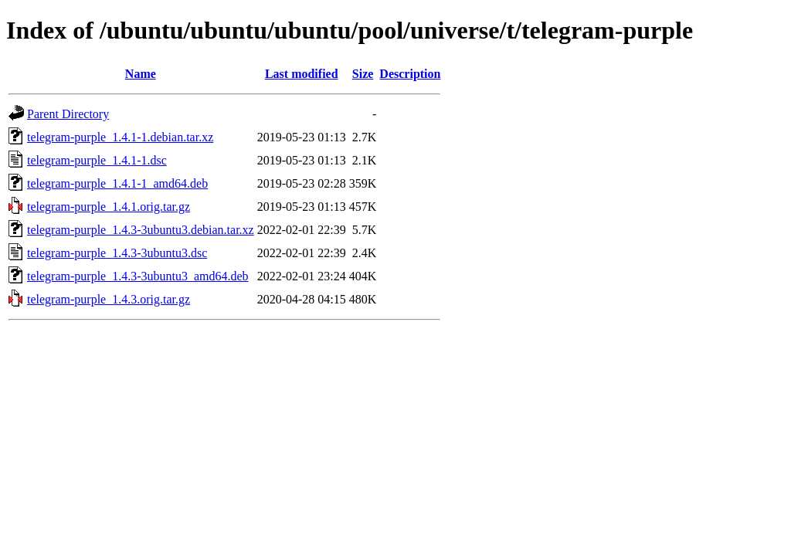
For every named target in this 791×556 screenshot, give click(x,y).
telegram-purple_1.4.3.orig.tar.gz (108, 299)
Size (363, 73)
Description (409, 73)
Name (140, 73)
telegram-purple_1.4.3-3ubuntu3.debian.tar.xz (140, 229)
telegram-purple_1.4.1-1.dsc (97, 160)
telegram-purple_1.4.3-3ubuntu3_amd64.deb (138, 276)
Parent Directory (68, 113)
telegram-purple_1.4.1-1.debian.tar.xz (120, 137)
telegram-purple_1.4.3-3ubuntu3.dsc (117, 252)
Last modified (301, 73)
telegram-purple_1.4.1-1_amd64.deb (117, 183)
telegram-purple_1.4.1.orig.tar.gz (108, 206)
